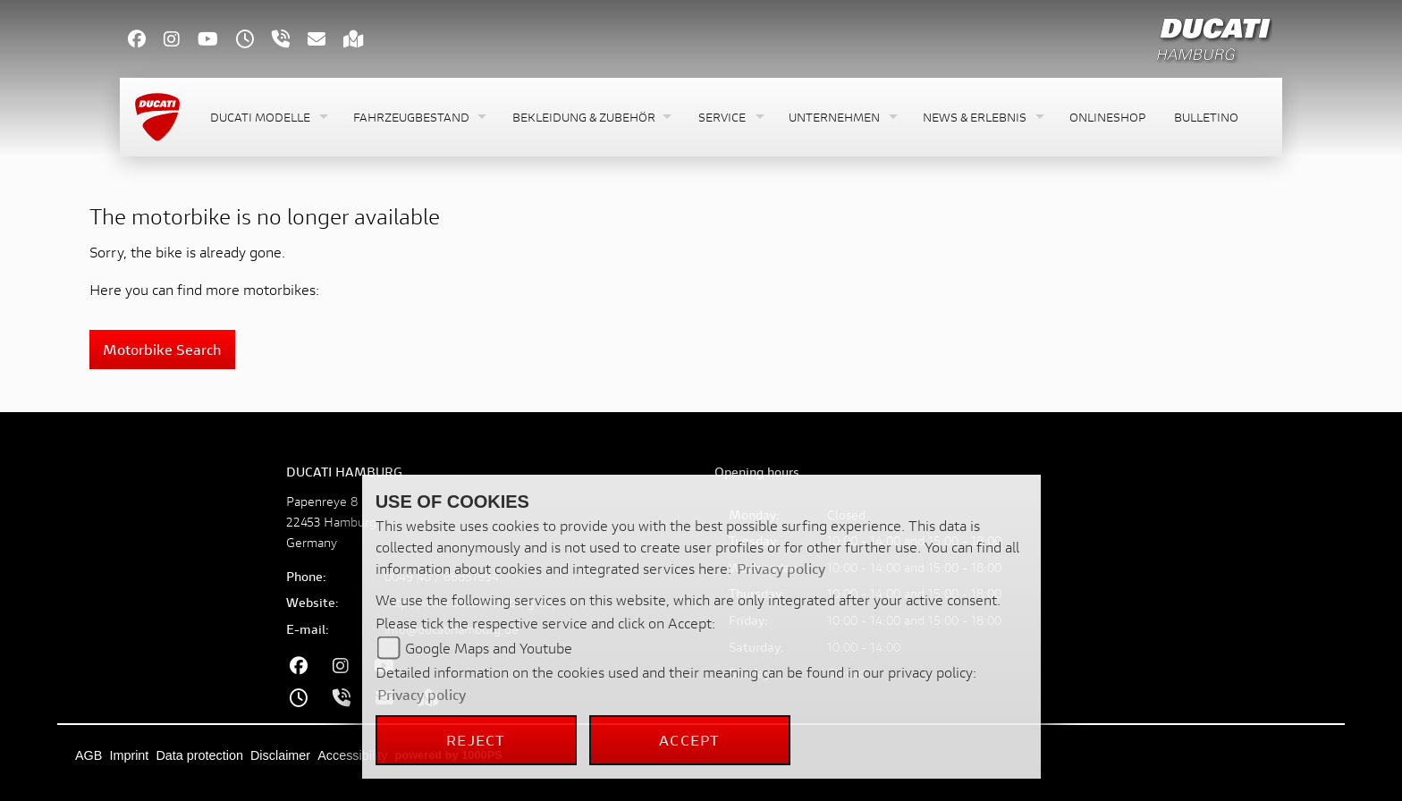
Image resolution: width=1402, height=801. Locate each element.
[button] (267, 117)
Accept (689, 739)
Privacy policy (781, 568)
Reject (475, 739)
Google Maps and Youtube (488, 647)
